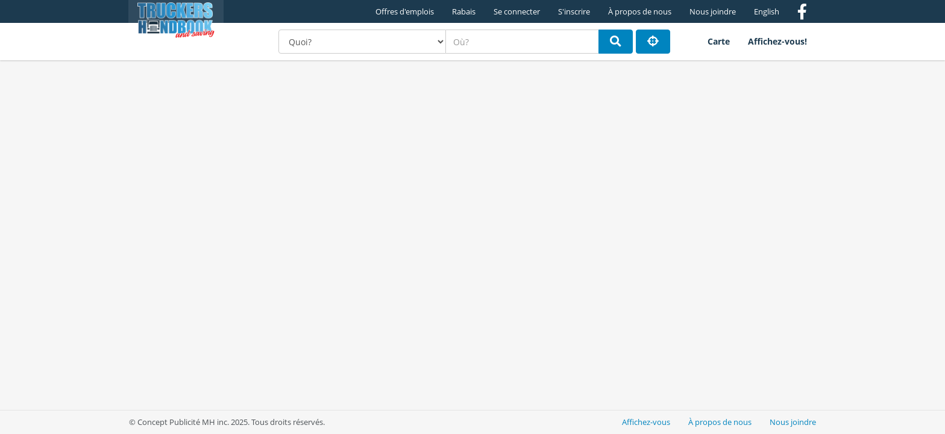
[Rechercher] (615, 42)
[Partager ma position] (653, 42)
